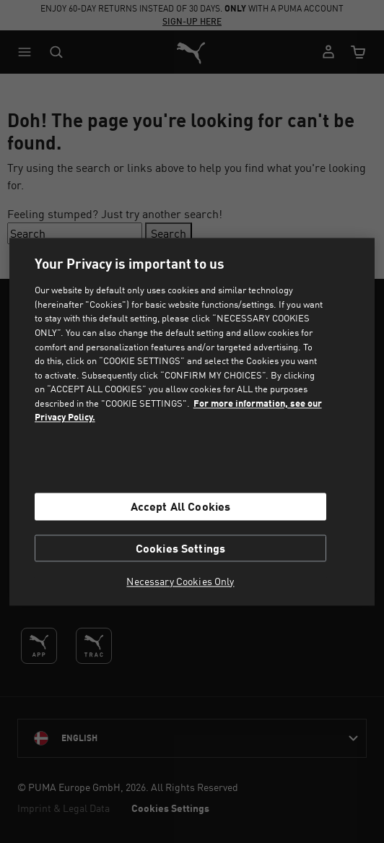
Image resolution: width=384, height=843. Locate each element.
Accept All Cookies (181, 507)
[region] (191, 421)
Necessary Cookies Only (180, 581)
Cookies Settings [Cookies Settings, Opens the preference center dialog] (181, 548)
